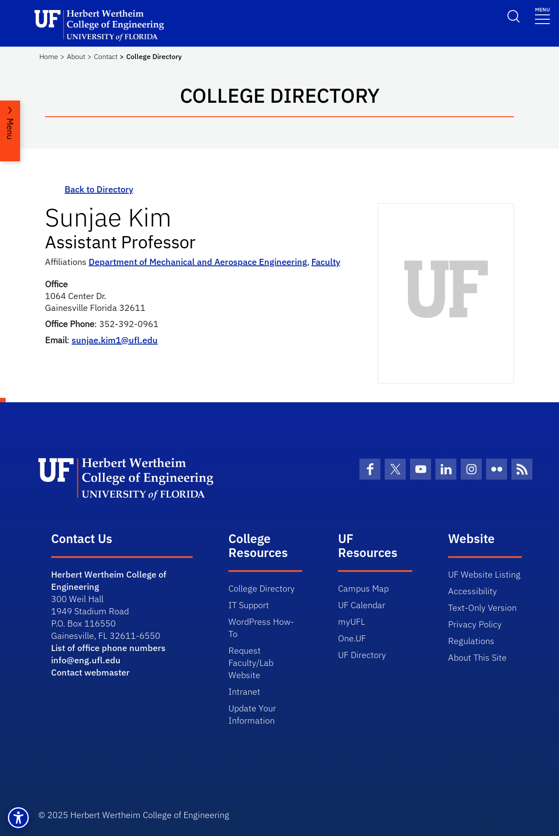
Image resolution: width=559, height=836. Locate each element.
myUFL (351, 621)
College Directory (261, 588)
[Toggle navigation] (542, 15)
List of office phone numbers (108, 648)
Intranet (244, 691)
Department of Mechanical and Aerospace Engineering (198, 262)
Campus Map (363, 588)
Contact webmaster (90, 672)
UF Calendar (361, 605)
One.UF (352, 638)
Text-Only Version (482, 607)
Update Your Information (252, 714)
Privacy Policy (475, 624)
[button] (18, 817)
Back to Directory (99, 189)
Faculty (325, 262)
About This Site (477, 657)
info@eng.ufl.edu (86, 660)
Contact (105, 56)
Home (48, 56)
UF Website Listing (484, 574)
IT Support (248, 605)
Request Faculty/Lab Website (250, 662)
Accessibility (472, 591)
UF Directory (362, 655)
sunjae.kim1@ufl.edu (115, 340)
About (76, 56)
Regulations (471, 641)
